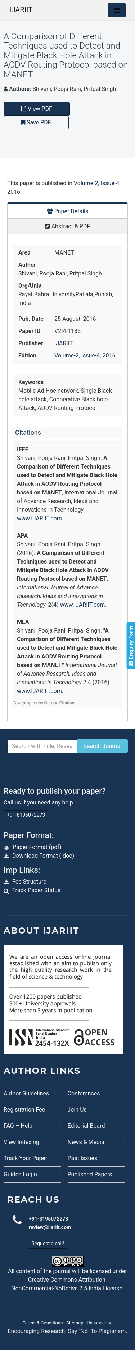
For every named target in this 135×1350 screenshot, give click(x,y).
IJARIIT (20, 9)
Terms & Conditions (43, 1323)
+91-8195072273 (26, 815)
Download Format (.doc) (43, 855)
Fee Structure (29, 881)
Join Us (77, 1109)
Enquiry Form (130, 646)
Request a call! (47, 1243)
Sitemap (74, 1323)
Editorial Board (86, 1125)
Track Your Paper (25, 1158)
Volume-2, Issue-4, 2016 (84, 355)
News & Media (86, 1142)
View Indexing (21, 1142)
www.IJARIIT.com (39, 518)
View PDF (36, 108)
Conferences (84, 1093)
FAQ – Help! (19, 1125)
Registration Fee (24, 1109)
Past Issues (83, 1158)
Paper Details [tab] (68, 211)
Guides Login (20, 1174)
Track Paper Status (36, 890)
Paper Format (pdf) (37, 847)
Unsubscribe (99, 1323)
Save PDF (36, 122)
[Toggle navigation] (117, 10)
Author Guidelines (26, 1093)
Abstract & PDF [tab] (67, 226)
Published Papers (90, 1174)
